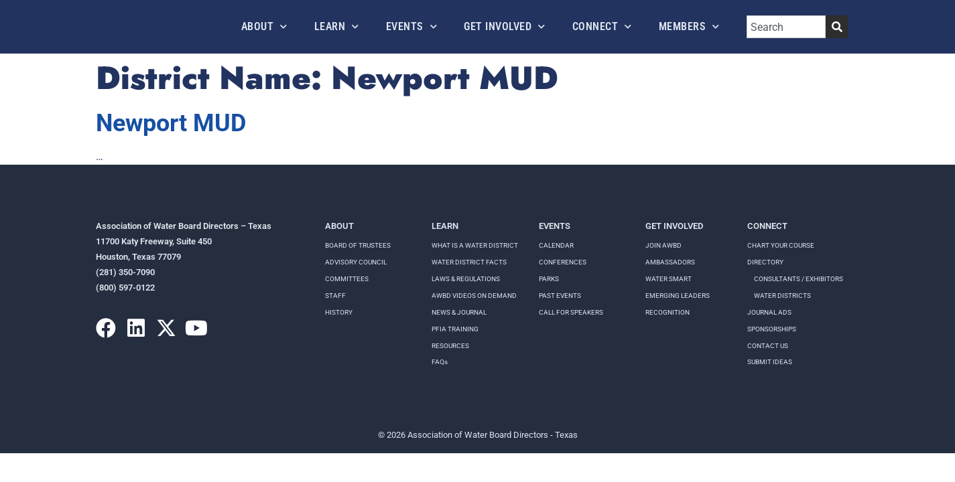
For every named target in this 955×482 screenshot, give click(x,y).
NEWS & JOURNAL (459, 312)
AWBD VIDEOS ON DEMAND (474, 295)
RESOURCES (450, 345)
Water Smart (668, 278)
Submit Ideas (769, 361)
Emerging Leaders (677, 295)
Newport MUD (171, 123)
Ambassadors (670, 262)
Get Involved (505, 26)
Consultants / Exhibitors (798, 278)
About (264, 26)
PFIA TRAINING (455, 329)
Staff (335, 295)
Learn (336, 26)
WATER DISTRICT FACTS (469, 262)
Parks (549, 278)
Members (689, 26)
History (339, 312)
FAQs (440, 361)
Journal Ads (769, 312)
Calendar (556, 245)
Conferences (562, 262)
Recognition (667, 312)
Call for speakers (571, 312)
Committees (347, 278)
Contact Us (767, 345)
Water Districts (782, 295)
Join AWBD (663, 245)
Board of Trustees (358, 245)
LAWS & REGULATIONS (466, 278)
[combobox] (786, 26)
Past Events (560, 295)
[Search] (837, 26)
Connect (602, 26)
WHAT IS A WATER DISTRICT (475, 245)
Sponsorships (771, 329)
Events (412, 26)
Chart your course (780, 245)
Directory (765, 262)
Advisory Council (356, 262)
